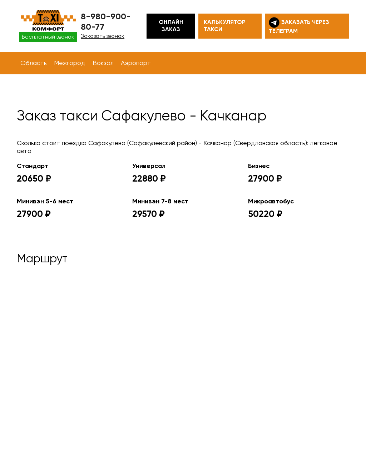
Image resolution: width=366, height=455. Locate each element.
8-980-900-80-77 (106, 22)
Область (33, 63)
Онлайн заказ (171, 26)
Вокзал (103, 63)
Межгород (69, 63)
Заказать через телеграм (299, 25)
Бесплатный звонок (48, 37)
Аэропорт (136, 63)
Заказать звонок (102, 36)
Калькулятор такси (225, 26)
